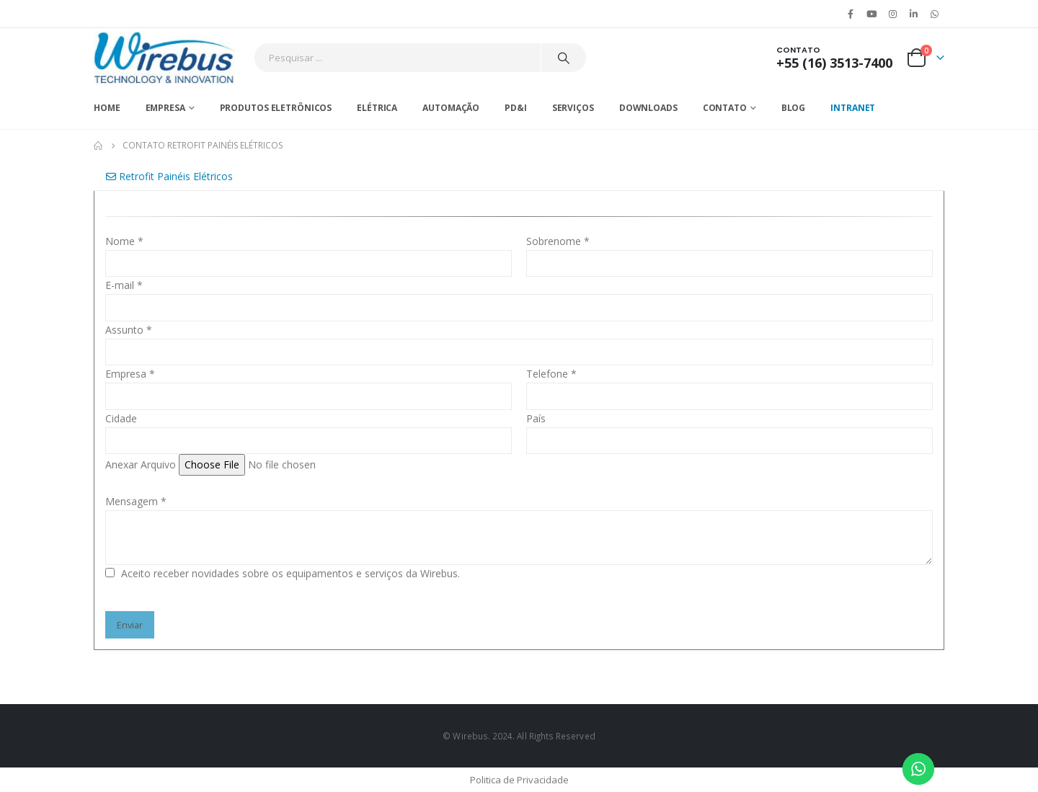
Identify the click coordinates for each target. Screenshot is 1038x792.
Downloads (648, 108)
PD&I (516, 108)
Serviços (573, 108)
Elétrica (377, 108)
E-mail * (124, 285)
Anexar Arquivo (140, 464)
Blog (793, 108)
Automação (450, 108)
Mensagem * (136, 501)
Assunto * (128, 330)
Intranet (852, 108)
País (536, 418)
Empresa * (130, 374)
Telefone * (551, 374)
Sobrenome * (558, 241)
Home (107, 108)
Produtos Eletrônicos (276, 108)
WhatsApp (935, 13)
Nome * (124, 241)
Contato (725, 108)
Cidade (121, 418)
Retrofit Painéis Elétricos (169, 176)
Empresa (165, 108)
